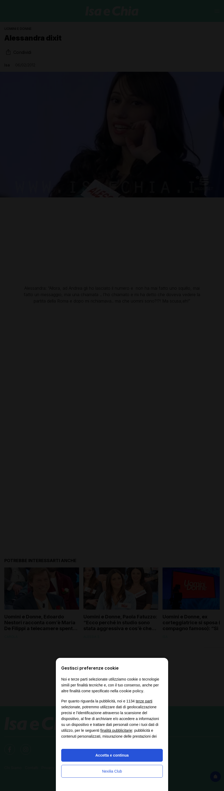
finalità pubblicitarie (116, 730)
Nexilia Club (112, 771)
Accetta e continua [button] (112, 755)
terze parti (144, 701)
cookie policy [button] (131, 691)
